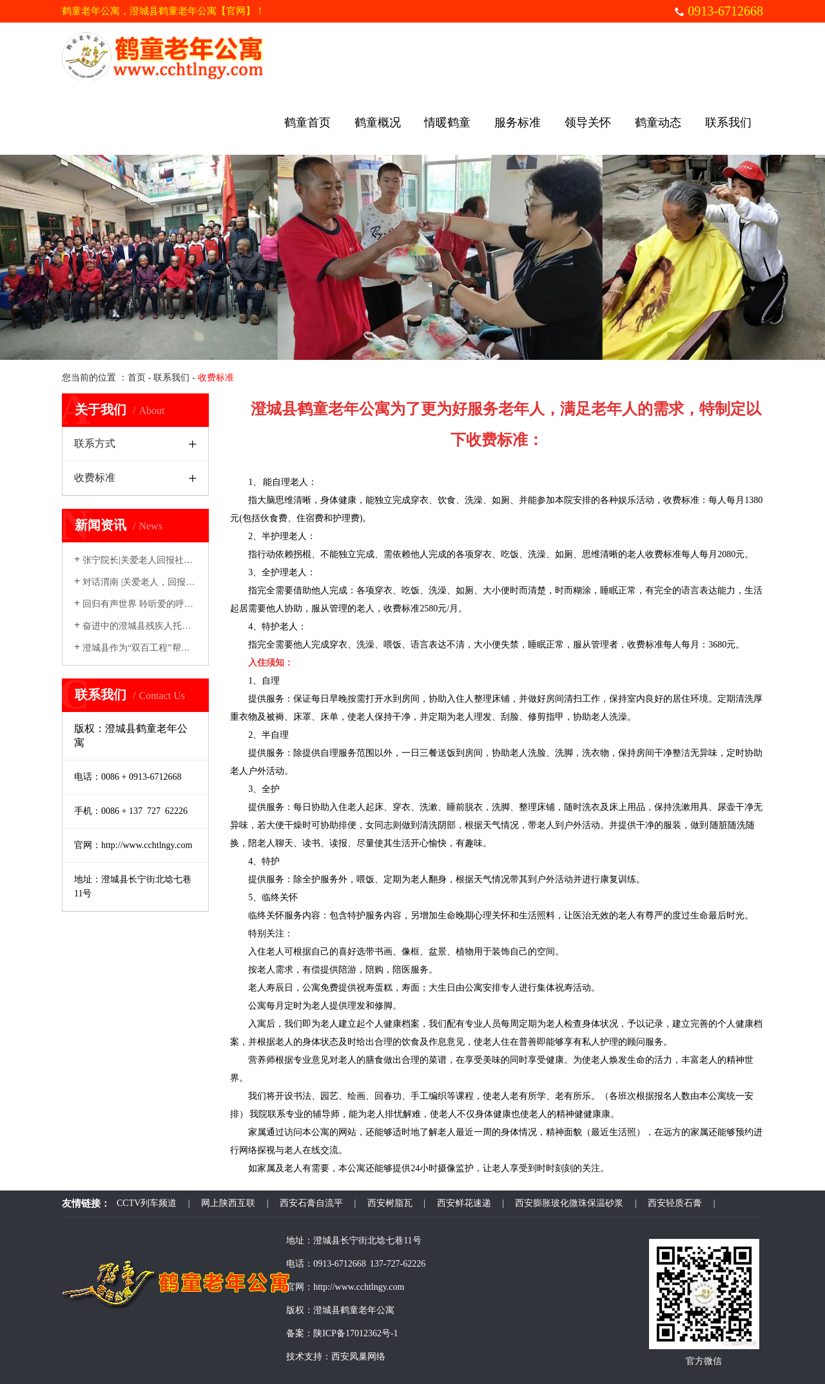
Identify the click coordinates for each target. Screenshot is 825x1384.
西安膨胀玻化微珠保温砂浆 (569, 1203)
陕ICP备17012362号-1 (355, 1333)
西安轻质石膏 (675, 1203)
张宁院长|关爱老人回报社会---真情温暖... (159, 560)
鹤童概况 (377, 122)
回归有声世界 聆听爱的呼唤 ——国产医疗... (165, 604)
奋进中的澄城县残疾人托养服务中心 (150, 626)
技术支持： (308, 1356)
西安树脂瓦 (389, 1203)
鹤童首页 (307, 122)
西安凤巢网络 (358, 1356)
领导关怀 (588, 122)
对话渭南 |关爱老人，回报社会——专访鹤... (165, 582)
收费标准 (94, 477)
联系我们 (728, 122)
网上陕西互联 (228, 1203)
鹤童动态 (658, 122)
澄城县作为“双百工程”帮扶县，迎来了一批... (167, 648)
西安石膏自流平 (311, 1203)
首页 (137, 377)
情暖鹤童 (447, 122)
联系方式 (94, 443)
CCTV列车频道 (147, 1203)
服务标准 (517, 122)
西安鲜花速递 (464, 1203)
